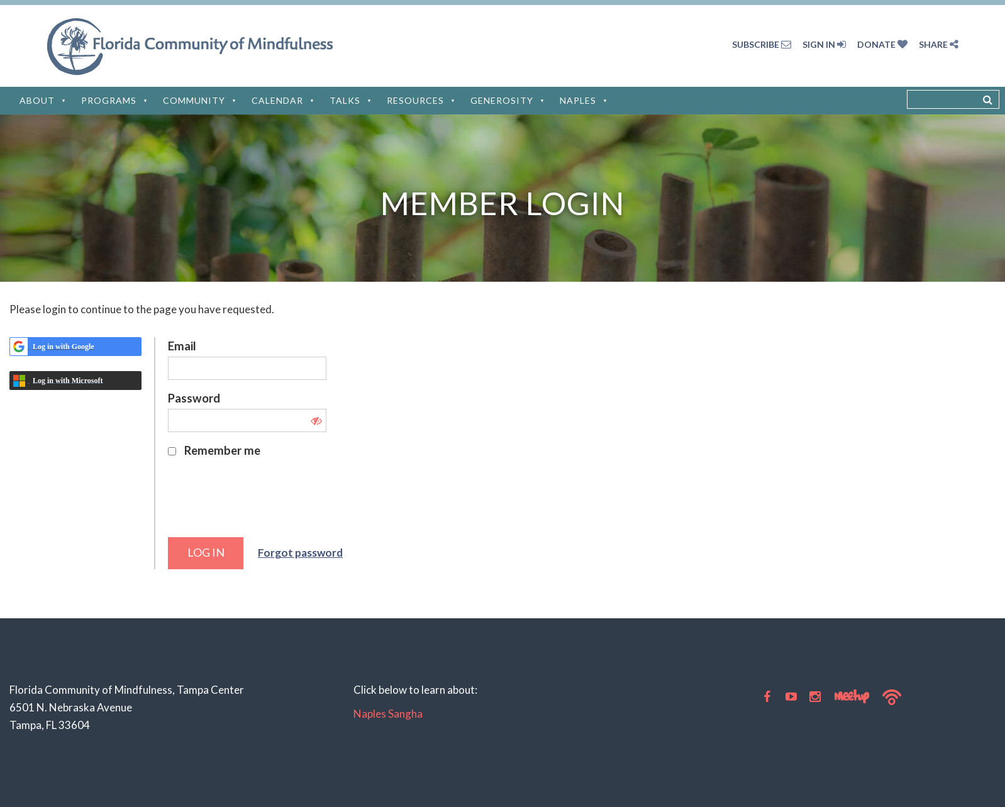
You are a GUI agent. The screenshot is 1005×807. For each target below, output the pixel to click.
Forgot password (300, 552)
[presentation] (263, 503)
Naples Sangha (388, 713)
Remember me (222, 450)
